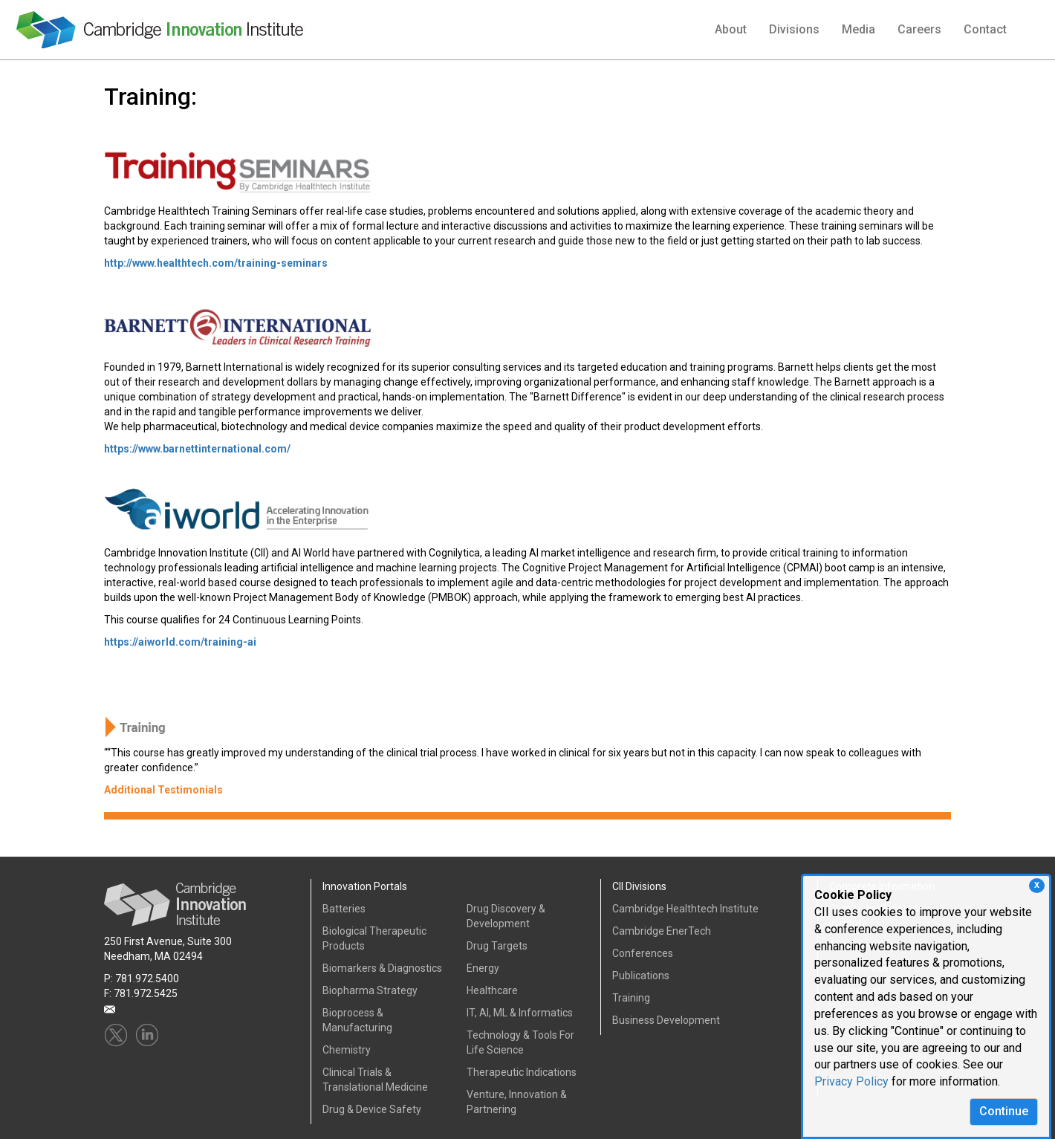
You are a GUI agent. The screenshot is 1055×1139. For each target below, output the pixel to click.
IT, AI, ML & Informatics (520, 1013)
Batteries (344, 909)
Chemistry (346, 1050)
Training (631, 998)
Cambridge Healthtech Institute (685, 909)
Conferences (642, 953)
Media (858, 29)
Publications (640, 975)
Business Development (666, 1020)
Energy (483, 968)
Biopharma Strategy (370, 990)
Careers (919, 29)
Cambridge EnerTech (661, 931)
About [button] (731, 29)
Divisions (794, 29)
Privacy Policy (851, 1081)
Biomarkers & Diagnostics (382, 968)
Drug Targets (497, 946)
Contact (985, 29)
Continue (1003, 1111)
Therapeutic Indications (522, 1072)
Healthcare (492, 990)
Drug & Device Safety (371, 1109)
